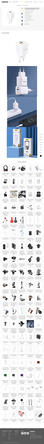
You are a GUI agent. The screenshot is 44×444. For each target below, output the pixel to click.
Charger (41, 144)
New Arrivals (41, 134)
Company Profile (16, 1)
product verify (25, 5)
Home (10, 1)
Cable (41, 147)
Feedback (16, 434)
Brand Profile (3, 432)
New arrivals (19, 5)
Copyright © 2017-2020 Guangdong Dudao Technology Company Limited (10, 442)
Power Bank (41, 139)
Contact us (36, 1)
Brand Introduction (4, 433)
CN (41, 1)
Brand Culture (3, 434)
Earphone (9, 432)
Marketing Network (28, 1)
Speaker (41, 152)
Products (22, 1)
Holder (41, 142)
